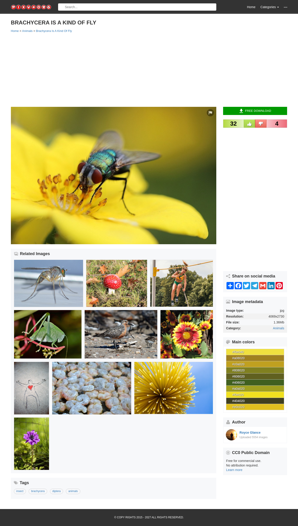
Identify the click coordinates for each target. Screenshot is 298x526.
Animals (278, 328)
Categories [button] (270, 7)
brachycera (37, 491)
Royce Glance (250, 432)
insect (19, 491)
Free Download (255, 111)
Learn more (234, 470)
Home (251, 7)
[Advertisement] (147, 69)
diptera (56, 491)
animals (73, 491)
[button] (285, 7)
